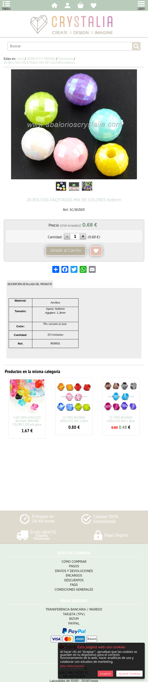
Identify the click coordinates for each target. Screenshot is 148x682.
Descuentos (74, 580)
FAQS (74, 585)
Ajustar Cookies (129, 674)
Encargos (74, 575)
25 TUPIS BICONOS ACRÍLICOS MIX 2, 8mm (74, 419)
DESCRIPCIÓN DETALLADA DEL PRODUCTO (30, 284)
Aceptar (105, 674)
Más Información (72, 666)
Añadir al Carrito (65, 251)
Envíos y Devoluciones (74, 571)
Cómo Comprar (74, 561)
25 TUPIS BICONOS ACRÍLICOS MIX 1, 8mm (121, 419)
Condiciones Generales (74, 589)
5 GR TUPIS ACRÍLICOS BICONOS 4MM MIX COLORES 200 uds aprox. (27, 420)
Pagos (74, 566)
